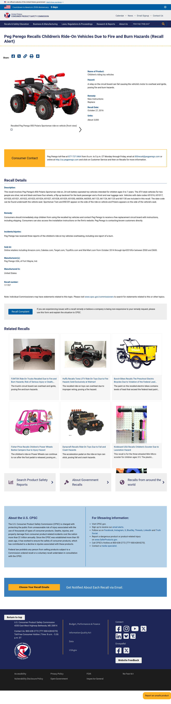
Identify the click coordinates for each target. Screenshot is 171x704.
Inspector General (95, 693)
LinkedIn (147, 539)
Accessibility (20, 688)
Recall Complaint (20, 320)
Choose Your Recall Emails (34, 596)
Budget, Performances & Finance (82, 633)
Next (80, 134)
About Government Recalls (81, 491)
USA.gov (71, 659)
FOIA (89, 688)
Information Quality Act (78, 641)
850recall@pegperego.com (147, 165)
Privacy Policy (57, 688)
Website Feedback (128, 674)
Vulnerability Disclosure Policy (28, 693)
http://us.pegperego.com (67, 169)
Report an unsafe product (161, 676)
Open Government (59, 693)
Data (69, 650)
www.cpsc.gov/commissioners (99, 306)
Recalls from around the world (140, 491)
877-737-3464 (74, 165)
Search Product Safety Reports (28, 491)
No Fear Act (128, 688)
